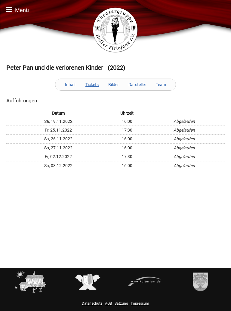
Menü (17, 10)
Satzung (121, 303)
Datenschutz (92, 303)
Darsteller (137, 84)
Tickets (92, 84)
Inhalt (70, 84)
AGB (108, 303)
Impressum (140, 303)
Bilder (113, 84)
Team (161, 84)
